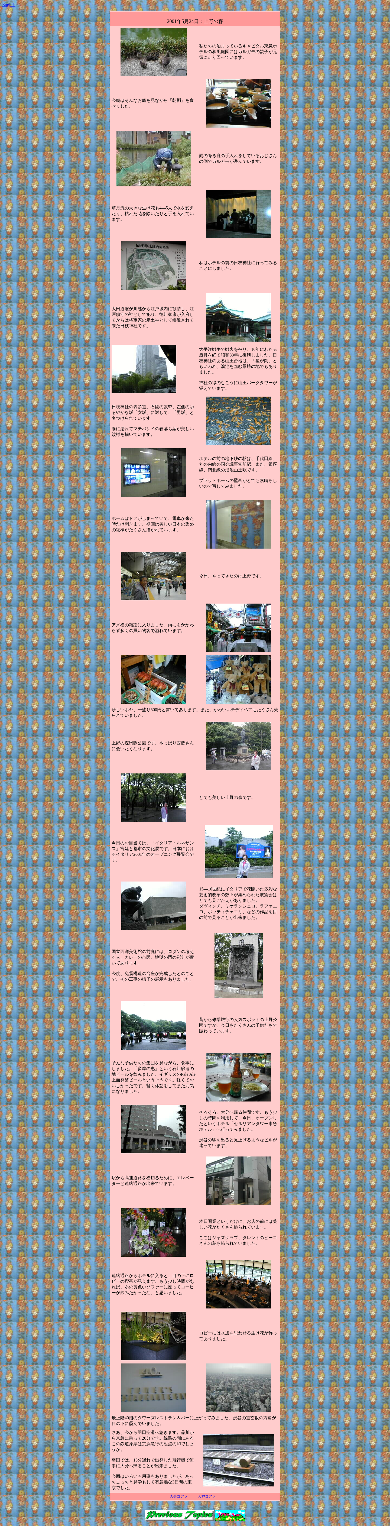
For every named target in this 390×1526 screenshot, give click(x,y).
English (8, 4)
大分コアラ (178, 1496)
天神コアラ (207, 1496)
